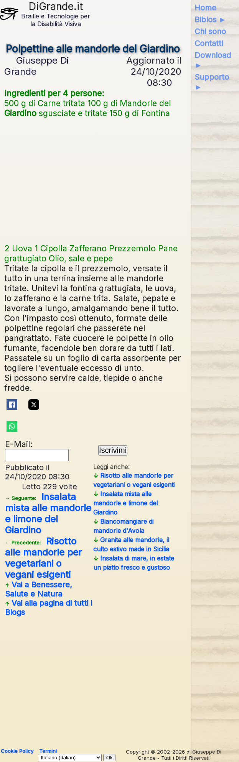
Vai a (38, 589)
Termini (48, 751)
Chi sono (210, 31)
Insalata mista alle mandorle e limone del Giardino (48, 513)
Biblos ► (210, 19)
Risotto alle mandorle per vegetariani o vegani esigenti (43, 558)
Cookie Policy (17, 751)
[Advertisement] (92, 179)
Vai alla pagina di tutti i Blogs (48, 607)
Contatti (208, 43)
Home (205, 7)
